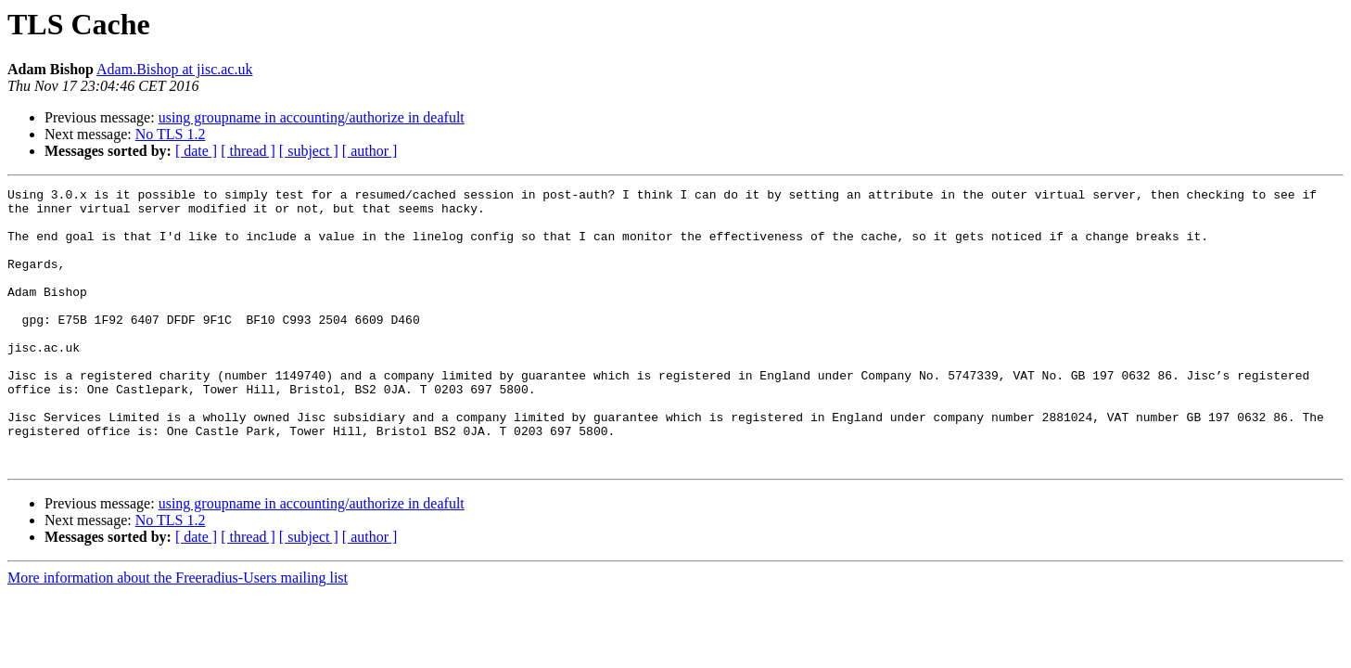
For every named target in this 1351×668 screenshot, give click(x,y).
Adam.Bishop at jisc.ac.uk (174, 69)
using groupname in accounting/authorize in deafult (312, 117)
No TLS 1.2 (170, 134)
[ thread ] (248, 151)
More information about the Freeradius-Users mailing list (177, 633)
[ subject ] (308, 151)
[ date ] (196, 151)
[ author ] (370, 151)
